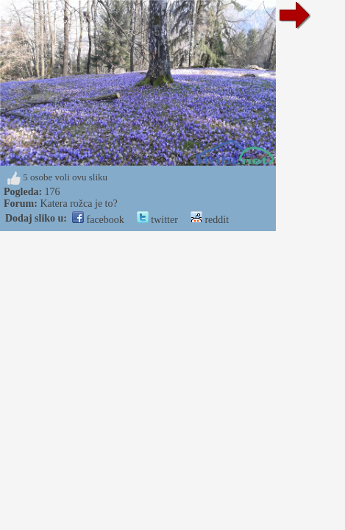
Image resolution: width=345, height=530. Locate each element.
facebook (98, 219)
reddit (210, 219)
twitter (157, 219)
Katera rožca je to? (78, 203)
